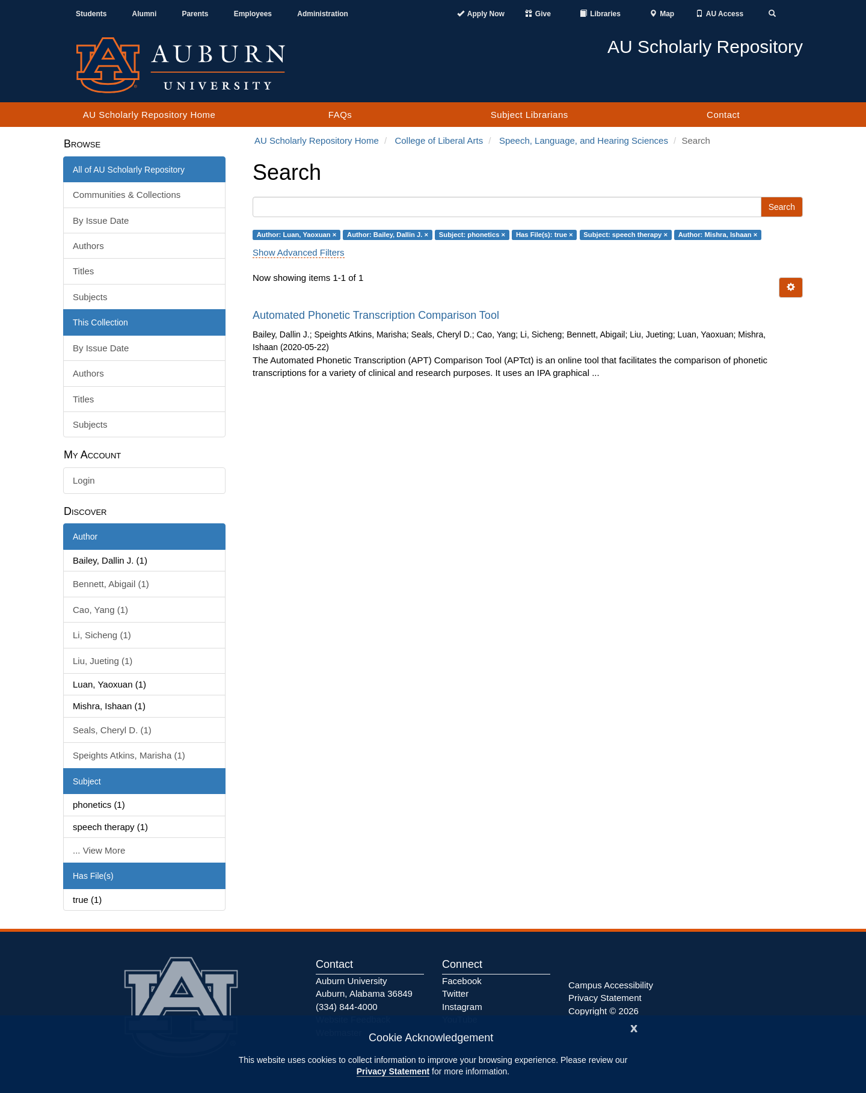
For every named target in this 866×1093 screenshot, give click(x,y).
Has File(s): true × (544, 234)
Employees (253, 14)
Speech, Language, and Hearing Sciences (583, 140)
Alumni (144, 14)
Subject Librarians (529, 114)
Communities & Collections (126, 194)
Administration (322, 14)
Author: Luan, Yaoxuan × (297, 234)
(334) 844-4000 (347, 1007)
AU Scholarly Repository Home (149, 114)
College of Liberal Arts (439, 140)
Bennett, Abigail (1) (111, 584)
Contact (723, 114)
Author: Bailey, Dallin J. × (387, 234)
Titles (83, 271)
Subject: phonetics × (472, 234)
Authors (88, 246)
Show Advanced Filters (299, 252)
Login (84, 480)
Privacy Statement (393, 1071)
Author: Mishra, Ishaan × (718, 234)
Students (91, 14)
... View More (99, 850)
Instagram (462, 1007)
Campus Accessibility (610, 985)
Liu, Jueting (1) (102, 661)
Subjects (90, 297)
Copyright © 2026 (603, 1011)
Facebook (462, 981)
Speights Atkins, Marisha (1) (129, 755)
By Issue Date (101, 220)
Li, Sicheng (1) (102, 635)
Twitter (455, 993)
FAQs (340, 114)
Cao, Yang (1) (100, 610)
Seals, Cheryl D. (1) (112, 730)
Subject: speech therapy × (625, 234)
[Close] (633, 1027)
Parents (195, 14)
